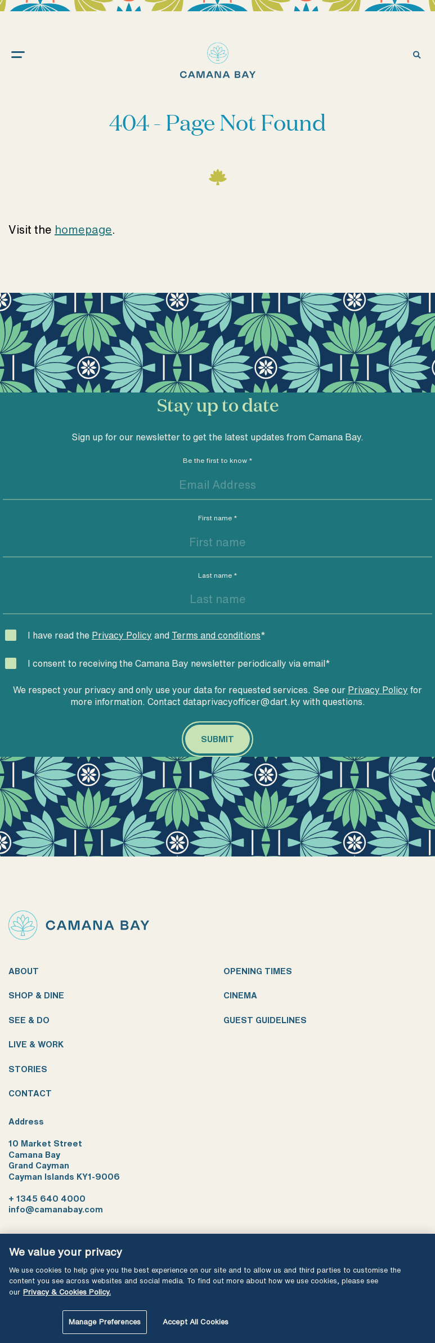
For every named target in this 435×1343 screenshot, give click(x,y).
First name (217, 517)
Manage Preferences (105, 1322)
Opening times (257, 971)
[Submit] (217, 739)
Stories (27, 1069)
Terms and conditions (216, 635)
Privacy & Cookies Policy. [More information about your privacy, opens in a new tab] (67, 1292)
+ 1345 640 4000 (47, 1198)
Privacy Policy (122, 635)
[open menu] (29, 54)
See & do (29, 1020)
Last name (217, 575)
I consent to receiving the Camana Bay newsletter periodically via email (179, 663)
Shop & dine (36, 995)
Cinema (240, 995)
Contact (30, 1093)
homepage (83, 229)
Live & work (36, 1044)
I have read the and (147, 635)
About (23, 971)
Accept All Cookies (195, 1322)
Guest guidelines (265, 1020)
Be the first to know (218, 460)
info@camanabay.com (55, 1209)
